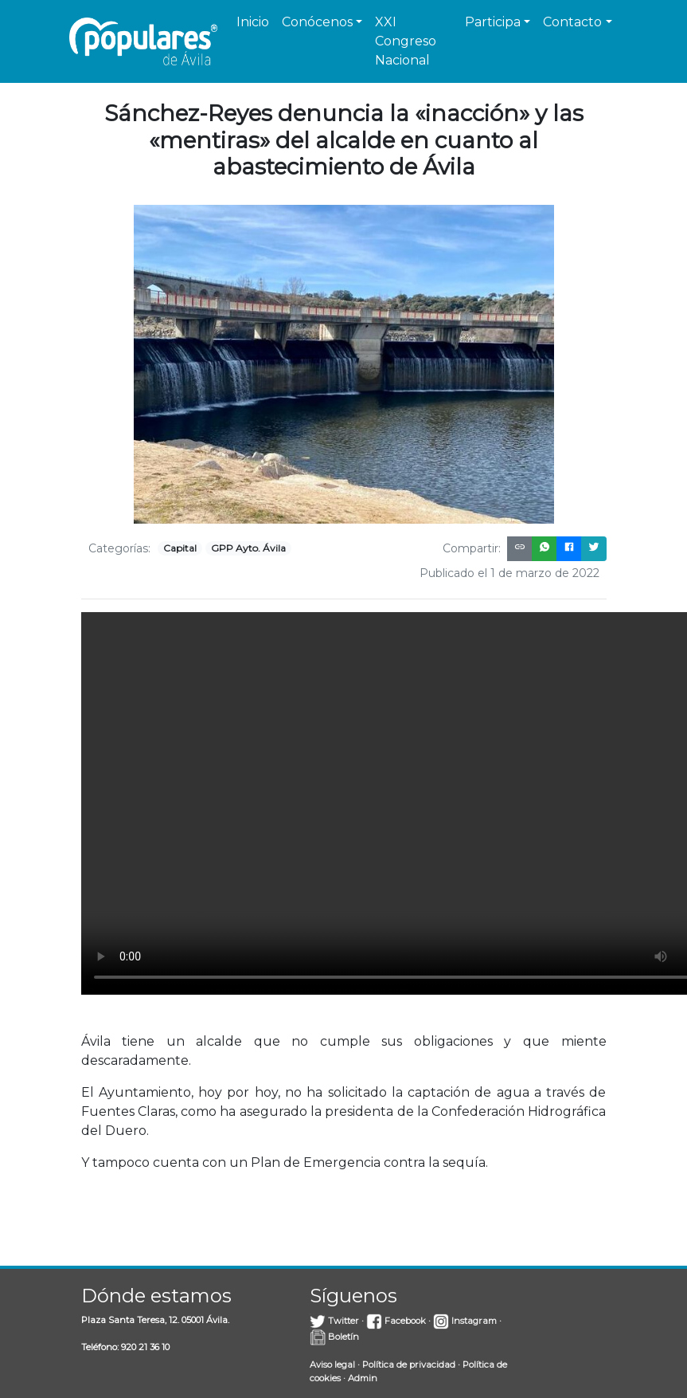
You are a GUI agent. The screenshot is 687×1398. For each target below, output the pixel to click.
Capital (180, 548)
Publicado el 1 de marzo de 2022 (509, 573)
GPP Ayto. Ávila (248, 548)
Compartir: (472, 548)
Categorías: (119, 548)
